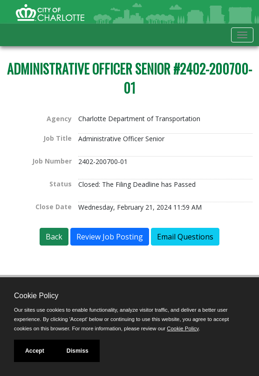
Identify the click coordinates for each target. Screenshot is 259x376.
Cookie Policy (36, 296)
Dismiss (78, 351)
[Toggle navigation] (242, 34)
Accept (34, 351)
